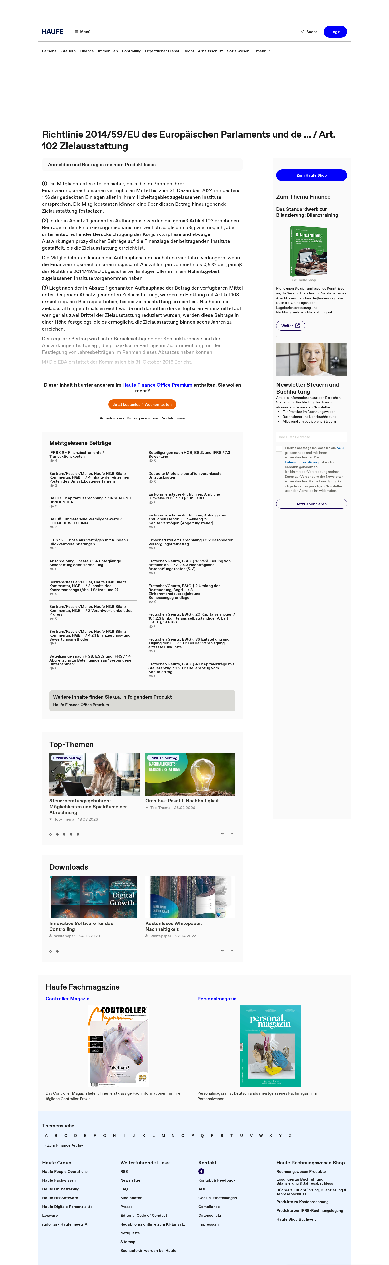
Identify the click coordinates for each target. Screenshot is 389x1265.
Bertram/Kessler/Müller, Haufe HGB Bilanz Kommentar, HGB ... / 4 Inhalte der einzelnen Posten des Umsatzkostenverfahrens (89, 477)
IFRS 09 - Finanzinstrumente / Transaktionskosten (76, 454)
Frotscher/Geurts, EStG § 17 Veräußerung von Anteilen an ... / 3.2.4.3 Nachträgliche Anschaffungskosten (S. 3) (189, 565)
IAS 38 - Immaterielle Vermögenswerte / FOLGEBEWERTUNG (85, 521)
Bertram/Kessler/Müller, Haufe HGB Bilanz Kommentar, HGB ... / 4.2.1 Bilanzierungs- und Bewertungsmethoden (90, 635)
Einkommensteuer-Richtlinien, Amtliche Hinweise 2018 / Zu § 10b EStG (184, 496)
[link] (50, 51)
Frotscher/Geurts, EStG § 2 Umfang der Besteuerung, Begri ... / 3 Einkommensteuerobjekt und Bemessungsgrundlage (184, 591)
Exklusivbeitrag (67, 758)
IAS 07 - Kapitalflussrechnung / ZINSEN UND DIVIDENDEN (90, 500)
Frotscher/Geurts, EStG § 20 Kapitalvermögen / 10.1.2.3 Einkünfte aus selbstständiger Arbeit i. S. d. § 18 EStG (191, 618)
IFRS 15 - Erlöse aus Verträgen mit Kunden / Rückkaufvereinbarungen (88, 542)
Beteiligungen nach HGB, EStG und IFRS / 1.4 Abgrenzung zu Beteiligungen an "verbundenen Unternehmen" (91, 660)
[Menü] (82, 31)
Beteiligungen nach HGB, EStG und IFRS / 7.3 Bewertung (189, 454)
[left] (222, 834)
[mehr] (263, 51)
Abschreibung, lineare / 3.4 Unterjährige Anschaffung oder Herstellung (85, 563)
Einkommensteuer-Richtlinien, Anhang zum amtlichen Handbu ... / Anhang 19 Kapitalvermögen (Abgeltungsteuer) (187, 519)
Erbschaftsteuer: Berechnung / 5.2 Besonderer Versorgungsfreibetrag (190, 542)
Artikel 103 (201, 220)
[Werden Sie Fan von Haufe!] (201, 1171)
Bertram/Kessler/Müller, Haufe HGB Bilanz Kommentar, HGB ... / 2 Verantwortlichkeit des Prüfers (90, 610)
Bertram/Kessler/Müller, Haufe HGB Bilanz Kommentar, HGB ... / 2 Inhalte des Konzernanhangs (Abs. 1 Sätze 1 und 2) (87, 586)
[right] (232, 834)
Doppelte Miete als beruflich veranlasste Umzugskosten (185, 475)
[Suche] (310, 31)
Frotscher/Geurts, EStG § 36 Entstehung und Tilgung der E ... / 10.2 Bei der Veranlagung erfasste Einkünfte (189, 643)
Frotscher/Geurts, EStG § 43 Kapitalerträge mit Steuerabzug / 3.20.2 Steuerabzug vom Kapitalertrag (191, 668)
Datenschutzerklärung (302, 462)
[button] (335, 32)
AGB (340, 448)
